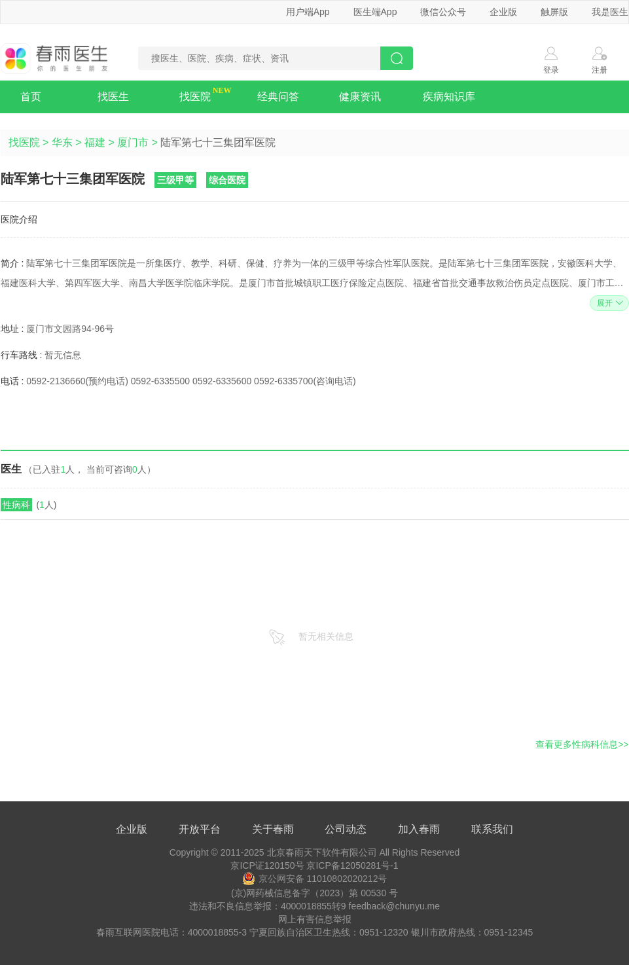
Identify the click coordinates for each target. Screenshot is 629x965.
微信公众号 (443, 12)
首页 (30, 96)
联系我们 (492, 829)
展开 (608, 303)
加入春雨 (419, 829)
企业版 (503, 12)
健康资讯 (360, 96)
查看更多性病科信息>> (581, 744)
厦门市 (133, 142)
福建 (94, 142)
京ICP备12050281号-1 (352, 865)
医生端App (375, 12)
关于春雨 (273, 829)
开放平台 (200, 829)
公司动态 (346, 829)
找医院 (195, 96)
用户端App (308, 12)
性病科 (16, 505)
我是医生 (610, 12)
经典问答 (278, 96)
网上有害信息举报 (314, 919)
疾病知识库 (449, 96)
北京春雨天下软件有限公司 (322, 852)
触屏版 (554, 12)
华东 (62, 142)
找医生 (113, 96)
